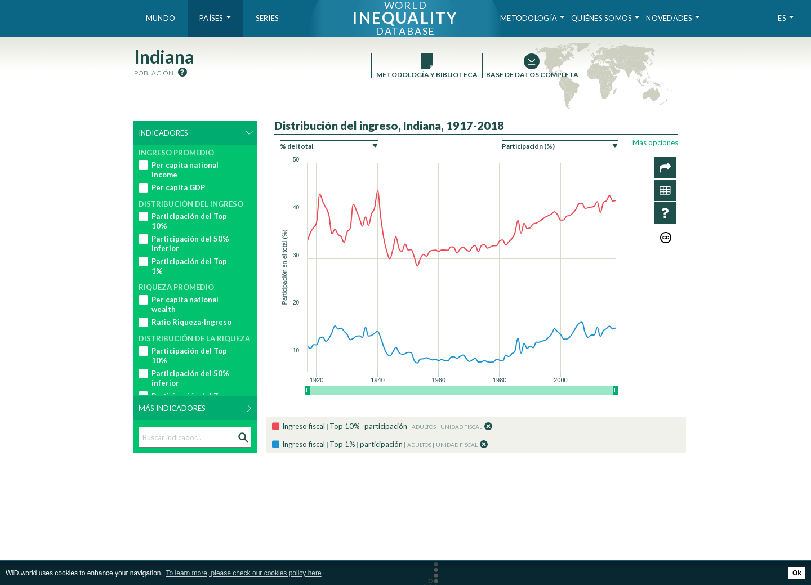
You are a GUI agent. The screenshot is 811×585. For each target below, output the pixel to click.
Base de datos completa (531, 74)
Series (267, 18)
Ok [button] (796, 573)
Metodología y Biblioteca (427, 74)
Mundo (160, 18)
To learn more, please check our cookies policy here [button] (244, 573)
